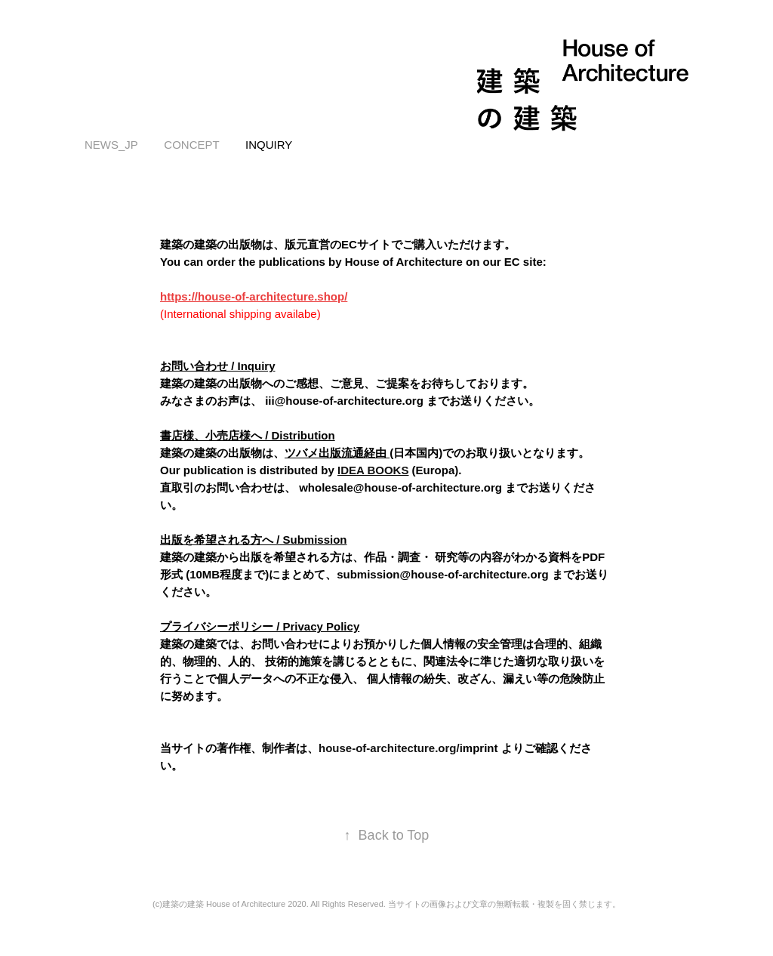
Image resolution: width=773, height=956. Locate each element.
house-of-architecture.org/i (391, 748)
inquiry (268, 144)
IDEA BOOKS (372, 470)
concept (191, 144)
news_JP (111, 144)
